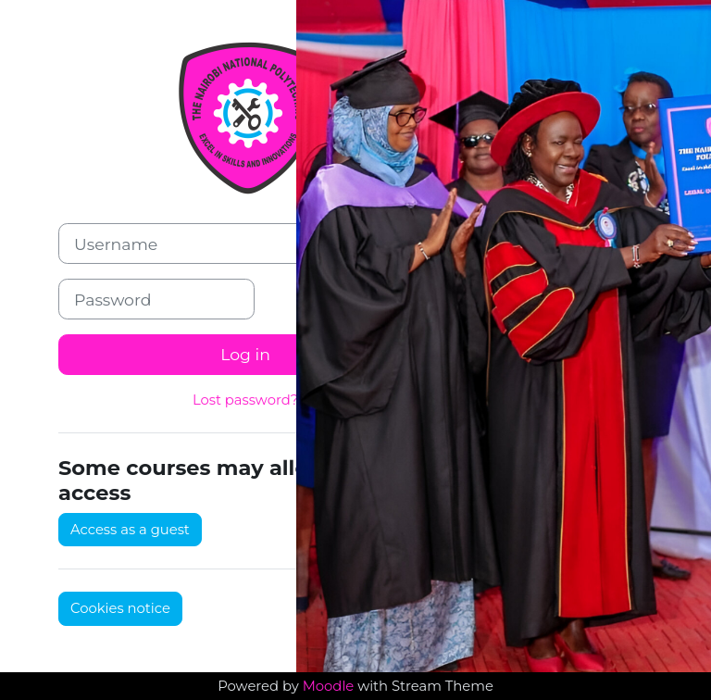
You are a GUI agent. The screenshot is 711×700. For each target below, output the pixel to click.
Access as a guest (130, 529)
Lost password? (245, 400)
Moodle (329, 686)
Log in (245, 354)
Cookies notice (120, 608)
